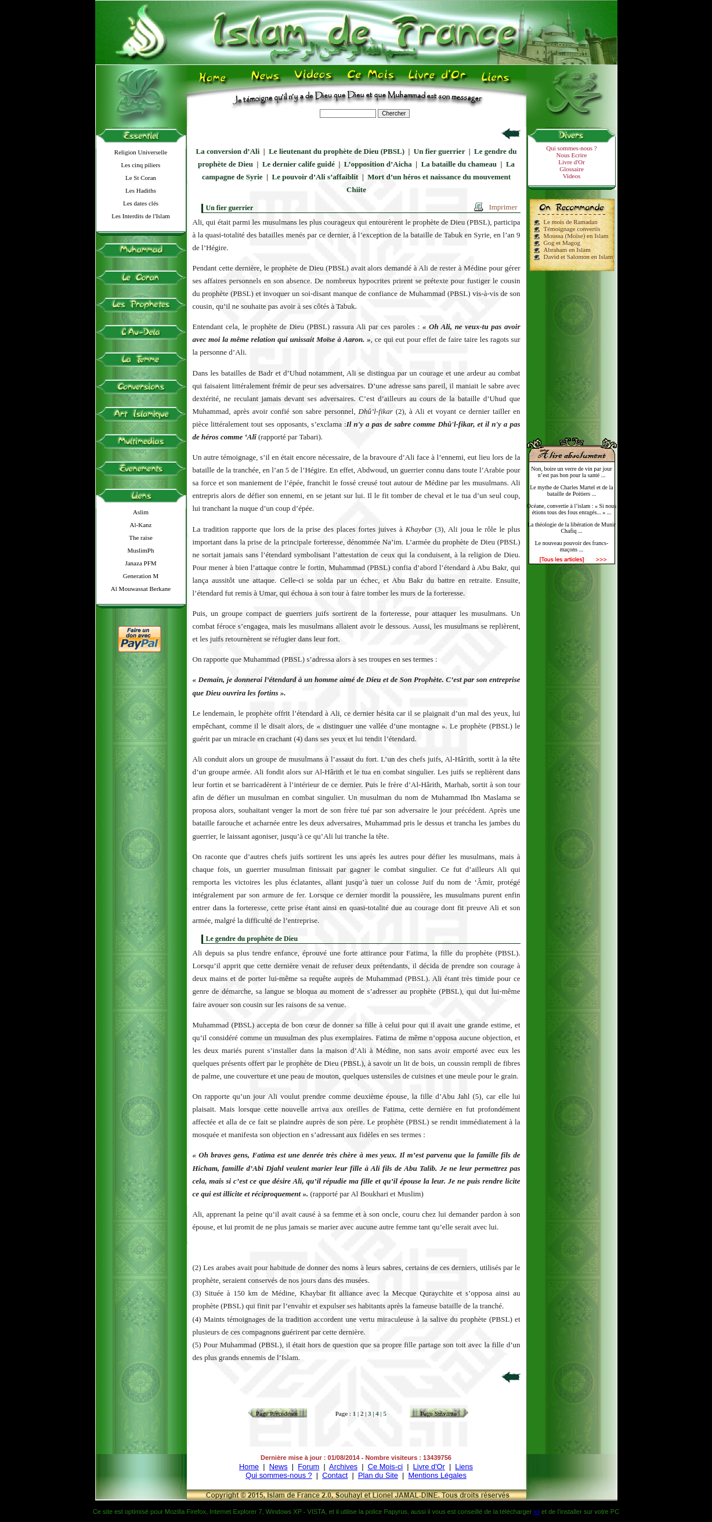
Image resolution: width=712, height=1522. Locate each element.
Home (249, 1466)
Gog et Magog (562, 242)
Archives (343, 1466)
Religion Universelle (140, 152)
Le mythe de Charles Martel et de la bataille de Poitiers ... (571, 490)
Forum (308, 1466)
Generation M (140, 575)
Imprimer (503, 207)
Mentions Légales (437, 1475)
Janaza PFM (140, 563)
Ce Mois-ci (385, 1466)
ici (536, 1511)
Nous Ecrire (571, 155)
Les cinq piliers (141, 164)
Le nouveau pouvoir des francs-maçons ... (572, 546)
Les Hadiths (140, 190)
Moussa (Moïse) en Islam (576, 235)
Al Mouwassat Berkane (141, 588)
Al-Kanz (141, 524)
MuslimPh (141, 550)
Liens (464, 1466)
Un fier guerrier (439, 151)
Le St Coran (140, 177)
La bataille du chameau (459, 164)
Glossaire (571, 168)
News (278, 1466)
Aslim (141, 511)
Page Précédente (277, 1413)
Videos (572, 175)
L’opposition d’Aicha (378, 164)
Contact (335, 1475)
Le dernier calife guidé (298, 164)
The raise (141, 537)
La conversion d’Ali (228, 151)
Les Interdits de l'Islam (140, 215)
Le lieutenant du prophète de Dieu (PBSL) (336, 151)
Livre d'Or (571, 161)
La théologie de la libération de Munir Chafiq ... (571, 527)
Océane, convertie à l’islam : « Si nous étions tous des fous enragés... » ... (571, 509)
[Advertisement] (571, 349)
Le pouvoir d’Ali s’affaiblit (315, 176)
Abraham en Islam (567, 249)
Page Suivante (439, 1413)
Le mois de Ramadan (571, 221)
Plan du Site (378, 1475)
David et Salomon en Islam (578, 256)
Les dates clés (140, 203)
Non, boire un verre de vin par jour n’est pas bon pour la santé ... (571, 472)
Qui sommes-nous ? (571, 148)
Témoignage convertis (572, 228)
